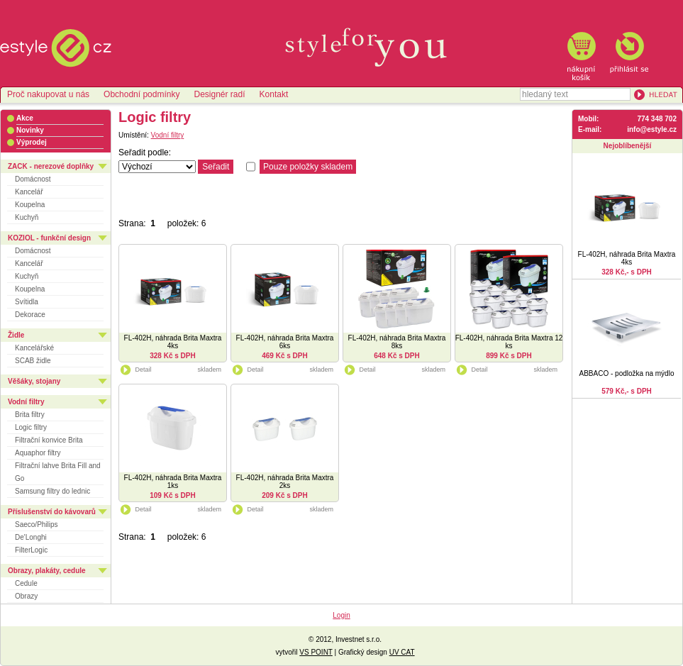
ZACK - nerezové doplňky (51, 166)
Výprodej (31, 142)
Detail (135, 369)
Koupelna (30, 205)
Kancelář (29, 192)
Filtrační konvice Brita (49, 440)
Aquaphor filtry (37, 453)
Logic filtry (31, 427)
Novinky (30, 130)
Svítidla (26, 302)
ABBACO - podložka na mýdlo (626, 373)
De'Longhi (31, 537)
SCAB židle (33, 361)
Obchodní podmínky (141, 94)
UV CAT (402, 652)
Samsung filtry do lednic (52, 491)
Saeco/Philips (36, 524)
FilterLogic (31, 550)
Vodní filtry (26, 402)
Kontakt (274, 94)
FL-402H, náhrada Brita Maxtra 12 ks (509, 342)
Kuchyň (26, 217)
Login (341, 615)
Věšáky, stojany (34, 381)
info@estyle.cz (652, 129)
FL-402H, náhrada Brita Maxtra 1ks (173, 481)
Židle (16, 335)
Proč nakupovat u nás (48, 94)
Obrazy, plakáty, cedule (47, 571)
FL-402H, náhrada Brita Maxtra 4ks (173, 342)
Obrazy (26, 596)
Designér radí (219, 94)
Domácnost (33, 179)
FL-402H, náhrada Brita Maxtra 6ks (285, 342)
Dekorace (30, 314)
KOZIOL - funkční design (49, 238)
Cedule (26, 583)
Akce (24, 118)
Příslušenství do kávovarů (52, 512)
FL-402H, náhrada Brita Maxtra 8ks (397, 342)
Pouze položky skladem (307, 167)
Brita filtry (30, 414)
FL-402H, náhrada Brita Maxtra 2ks (285, 481)
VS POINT (316, 652)
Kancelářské (34, 348)
